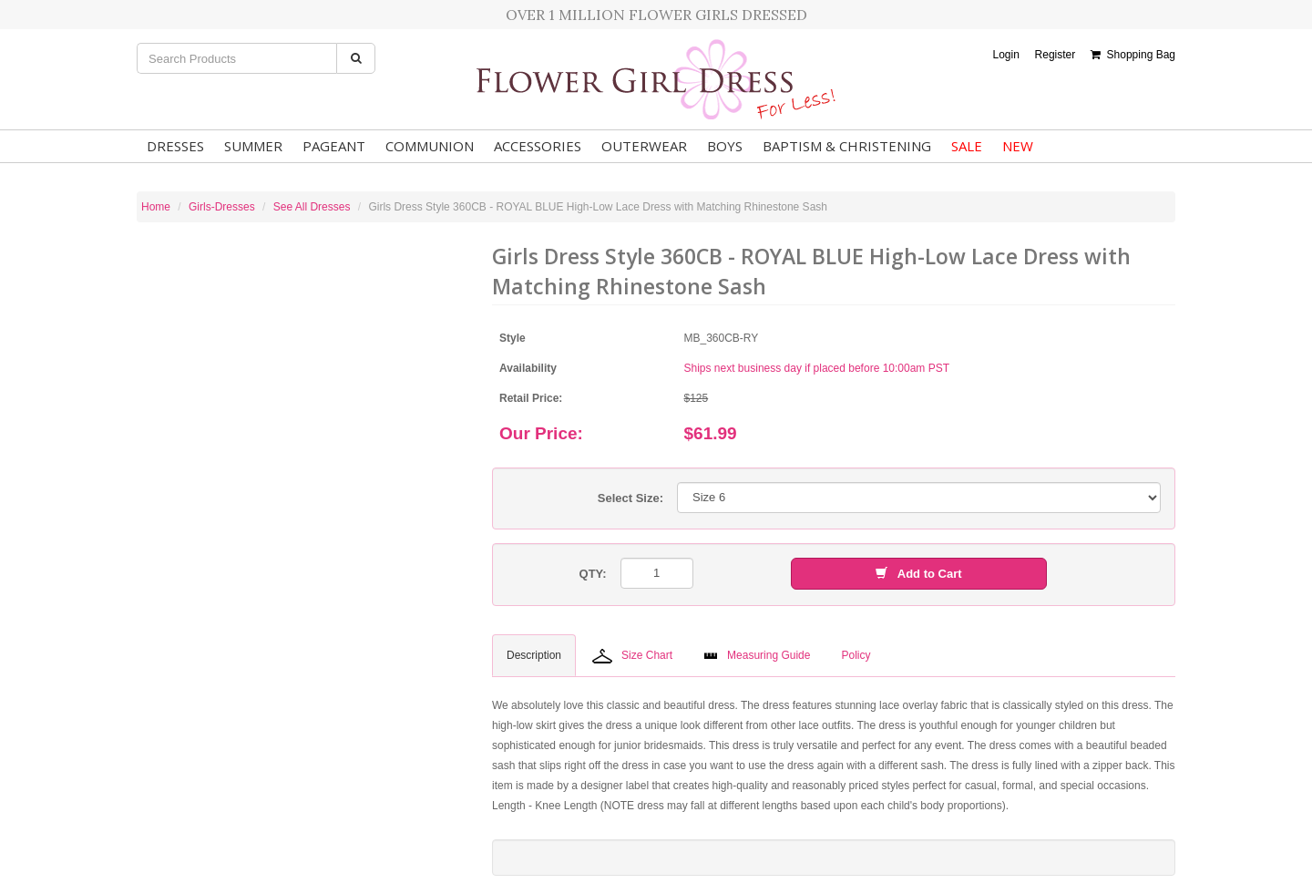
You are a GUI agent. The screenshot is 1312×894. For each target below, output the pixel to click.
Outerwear (644, 146)
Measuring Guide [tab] (756, 655)
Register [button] (1055, 54)
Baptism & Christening (847, 146)
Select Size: (630, 498)
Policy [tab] (855, 655)
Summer (253, 146)
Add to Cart (918, 574)
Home (155, 206)
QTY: (593, 574)
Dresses (175, 146)
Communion (429, 146)
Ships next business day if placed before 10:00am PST (817, 368)
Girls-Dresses (222, 206)
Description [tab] (534, 655)
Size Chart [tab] (632, 656)
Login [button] (1005, 54)
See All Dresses (312, 206)
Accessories (537, 146)
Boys (725, 146)
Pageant (333, 146)
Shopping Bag (1133, 54)
